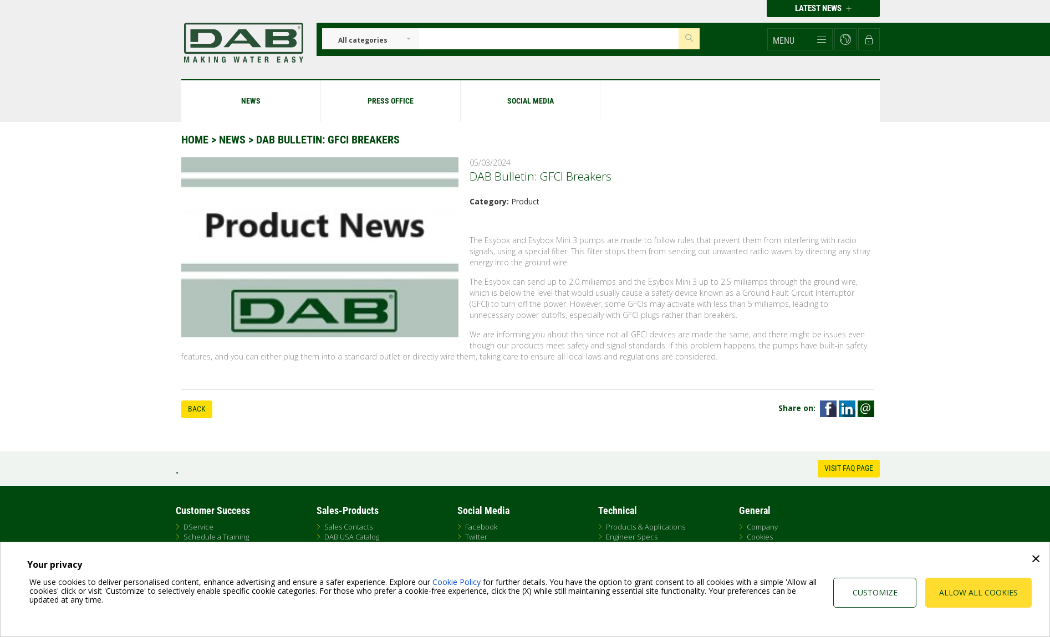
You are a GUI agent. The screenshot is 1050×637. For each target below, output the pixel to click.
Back (197, 408)
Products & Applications (645, 527)
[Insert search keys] (549, 38)
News (232, 139)
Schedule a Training (216, 537)
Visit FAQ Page (848, 468)
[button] (800, 39)
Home (194, 139)
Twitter (476, 537)
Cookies (760, 537)
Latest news (823, 8)
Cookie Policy (456, 582)
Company (762, 527)
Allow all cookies (978, 592)
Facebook (481, 527)
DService (198, 527)
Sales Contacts (348, 527)
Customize (875, 592)
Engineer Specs (631, 537)
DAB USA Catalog (351, 537)
